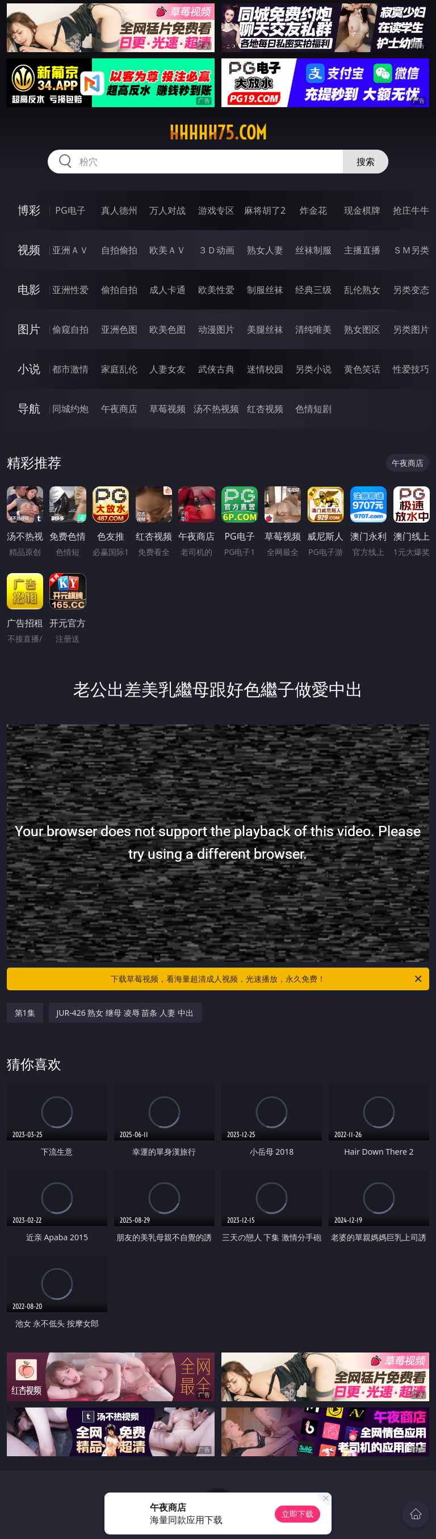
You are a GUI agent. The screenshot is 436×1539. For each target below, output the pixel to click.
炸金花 (313, 210)
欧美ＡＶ (167, 250)
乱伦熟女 (362, 289)
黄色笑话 (362, 369)
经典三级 (313, 289)
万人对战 (167, 210)
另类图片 (411, 329)
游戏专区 (216, 210)
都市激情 (70, 369)
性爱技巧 (411, 369)
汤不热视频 (216, 408)
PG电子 (70, 210)
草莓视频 (167, 408)
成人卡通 (167, 289)
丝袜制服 (313, 250)
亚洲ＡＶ (70, 250)
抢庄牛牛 (411, 210)
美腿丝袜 (265, 329)
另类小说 (313, 369)
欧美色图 (167, 329)
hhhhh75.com (218, 132)
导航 (29, 408)
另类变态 (411, 289)
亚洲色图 (119, 329)
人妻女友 (167, 369)
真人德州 (119, 210)
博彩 (29, 210)
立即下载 (297, 1513)
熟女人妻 (265, 250)
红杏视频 (265, 408)
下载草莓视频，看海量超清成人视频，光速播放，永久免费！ (267, 979)
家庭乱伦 (119, 369)
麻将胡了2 (265, 210)
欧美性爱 (216, 289)
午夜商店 (119, 408)
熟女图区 (362, 329)
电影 (29, 289)
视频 (29, 249)
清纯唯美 (313, 329)
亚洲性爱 (70, 289)
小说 (29, 368)
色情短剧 (313, 408)
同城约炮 (70, 408)
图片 (29, 329)
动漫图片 (216, 329)
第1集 (25, 1012)
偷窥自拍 (70, 329)
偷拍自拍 (119, 289)
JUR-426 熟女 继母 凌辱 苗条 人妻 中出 (125, 1012)
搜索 (366, 161)
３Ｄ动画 (216, 250)
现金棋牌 (362, 210)
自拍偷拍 (119, 250)
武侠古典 (216, 369)
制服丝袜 (265, 289)
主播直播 (362, 250)
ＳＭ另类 (411, 250)
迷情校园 (265, 369)
